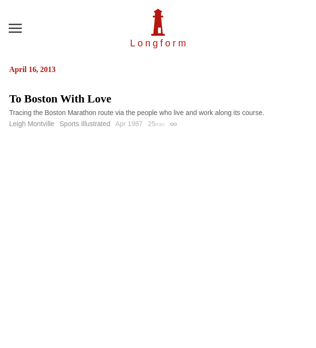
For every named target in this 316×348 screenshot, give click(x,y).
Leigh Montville (31, 124)
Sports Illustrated (84, 124)
